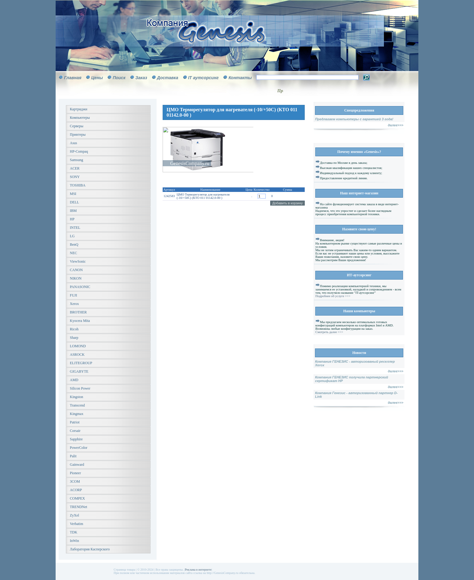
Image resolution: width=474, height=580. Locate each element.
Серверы (76, 126)
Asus (73, 143)
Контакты (240, 77)
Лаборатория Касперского (90, 549)
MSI (73, 194)
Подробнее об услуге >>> (332, 296)
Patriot (75, 422)
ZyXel (74, 515)
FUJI (73, 295)
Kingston (76, 397)
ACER (75, 168)
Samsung (76, 160)
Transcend (77, 405)
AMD (74, 380)
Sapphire (76, 439)
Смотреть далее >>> (329, 332)
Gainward (77, 464)
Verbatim (76, 524)
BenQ (74, 244)
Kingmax (76, 414)
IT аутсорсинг (203, 77)
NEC (73, 253)
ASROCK (77, 354)
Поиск (119, 77)
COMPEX (77, 498)
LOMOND (78, 346)
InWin (74, 541)
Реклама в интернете (198, 569)
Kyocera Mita (80, 321)
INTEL (75, 227)
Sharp (74, 337)
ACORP (76, 490)
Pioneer (75, 473)
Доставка (167, 77)
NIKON (76, 278)
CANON (76, 270)
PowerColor (78, 448)
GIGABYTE (79, 371)
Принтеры (78, 134)
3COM (75, 481)
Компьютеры (80, 117)
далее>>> (395, 125)
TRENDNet (78, 507)
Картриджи (78, 109)
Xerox (74, 304)
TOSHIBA (78, 185)
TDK (73, 532)
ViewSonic (78, 261)
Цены (97, 77)
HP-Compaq (79, 151)
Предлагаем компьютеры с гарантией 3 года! (354, 119)
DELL (74, 202)
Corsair (75, 431)
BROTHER (78, 312)
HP (72, 219)
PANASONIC (80, 287)
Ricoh (74, 329)
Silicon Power (80, 388)
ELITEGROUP (81, 363)
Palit (73, 456)
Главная (73, 77)
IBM (73, 211)
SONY (75, 177)
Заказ (141, 77)
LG (72, 236)
